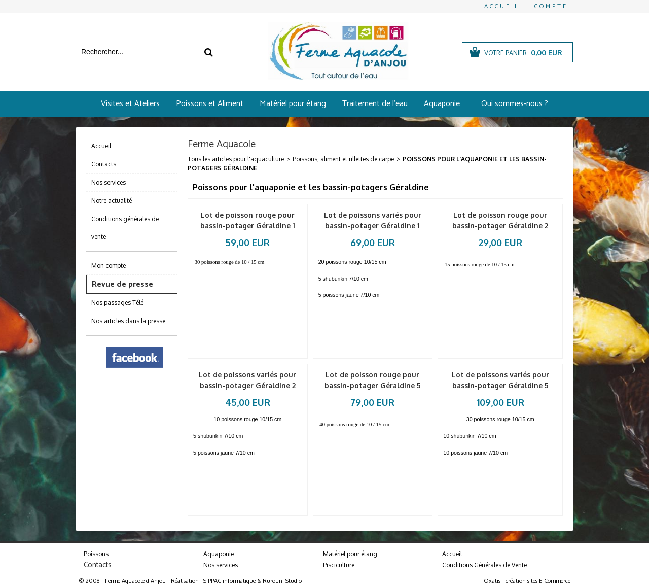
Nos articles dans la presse (128, 321)
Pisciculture (338, 565)
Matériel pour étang (293, 104)
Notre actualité (111, 200)
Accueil (101, 146)
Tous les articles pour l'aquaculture (236, 159)
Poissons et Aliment (209, 104)
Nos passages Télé (117, 302)
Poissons (96, 554)
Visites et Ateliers (130, 104)
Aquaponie (442, 104)
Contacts (103, 164)
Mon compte (108, 265)
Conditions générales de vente (125, 227)
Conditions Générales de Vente (484, 565)
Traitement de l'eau (375, 104)
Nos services (108, 182)
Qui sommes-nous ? (514, 104)
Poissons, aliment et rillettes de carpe (343, 159)
